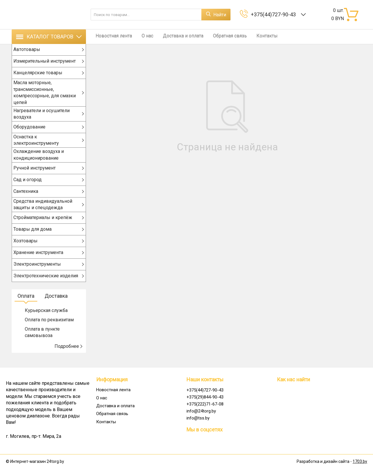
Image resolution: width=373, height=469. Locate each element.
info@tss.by (198, 418)
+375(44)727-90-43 (274, 14)
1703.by (360, 461)
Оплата (25, 304)
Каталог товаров (49, 37)
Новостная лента (111, 36)
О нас (143, 36)
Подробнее (68, 354)
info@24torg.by (201, 411)
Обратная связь (220, 36)
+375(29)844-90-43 (205, 397)
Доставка (56, 304)
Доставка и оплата (176, 36)
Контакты (255, 36)
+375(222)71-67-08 (205, 404)
